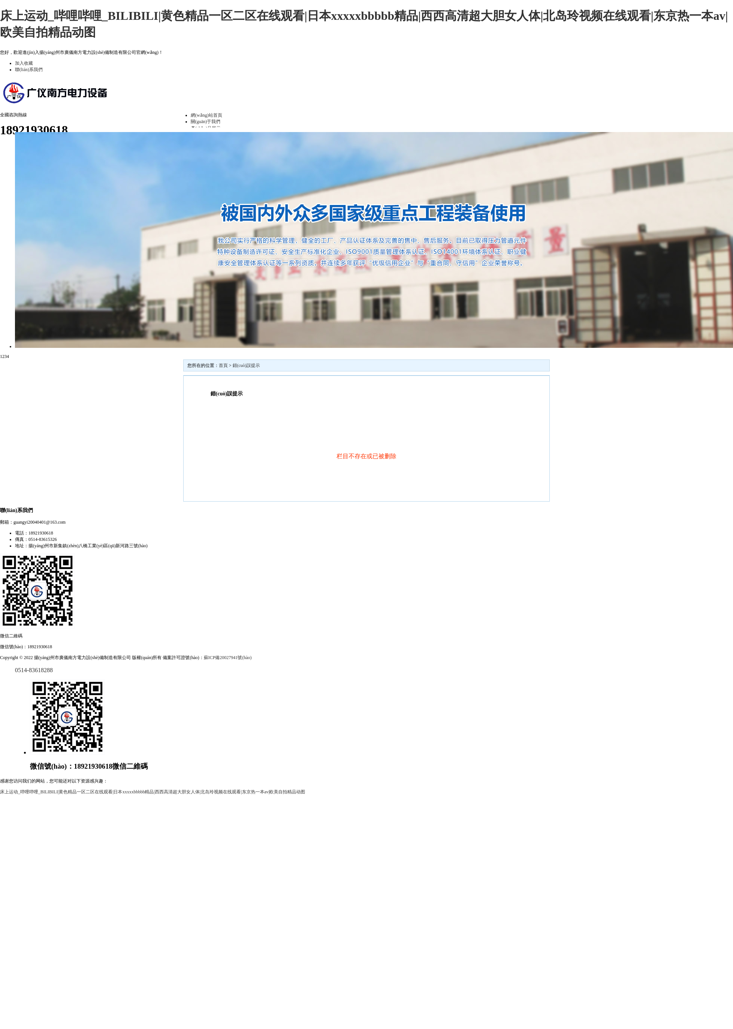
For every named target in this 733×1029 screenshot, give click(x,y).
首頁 (223, 365)
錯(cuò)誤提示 (246, 365)
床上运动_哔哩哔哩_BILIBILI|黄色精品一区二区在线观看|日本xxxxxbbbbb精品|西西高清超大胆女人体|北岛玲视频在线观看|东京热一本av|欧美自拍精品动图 (152, 791)
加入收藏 (24, 63)
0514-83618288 (34, 670)
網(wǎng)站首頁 (206, 115)
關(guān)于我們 (205, 121)
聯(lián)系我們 (29, 69)
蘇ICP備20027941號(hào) (228, 657)
